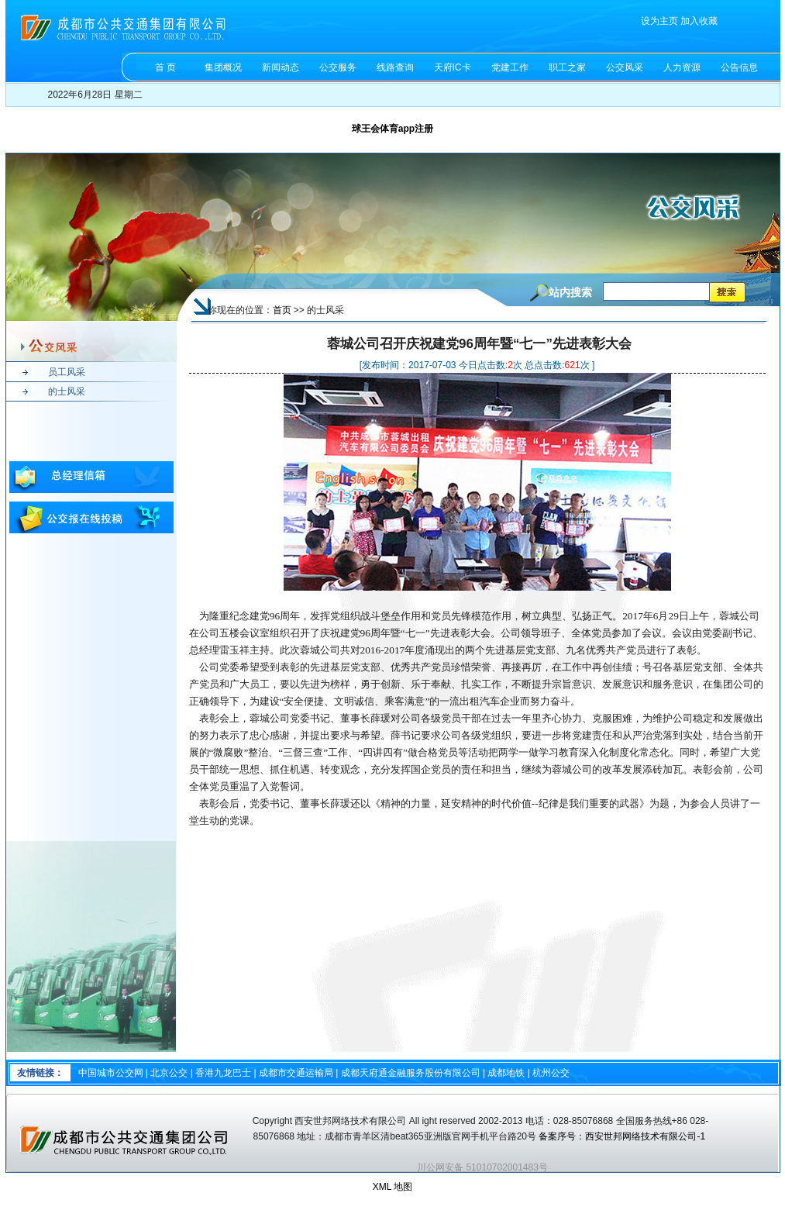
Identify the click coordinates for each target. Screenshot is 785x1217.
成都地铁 (506, 1072)
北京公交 (169, 1072)
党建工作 (509, 67)
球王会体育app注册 (392, 128)
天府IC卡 (452, 67)
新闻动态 (280, 67)
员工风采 (66, 372)
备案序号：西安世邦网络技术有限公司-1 (623, 1136)
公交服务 (337, 67)
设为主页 (659, 21)
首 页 (165, 67)
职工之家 (567, 67)
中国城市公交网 (110, 1072)
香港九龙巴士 (223, 1072)
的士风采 (66, 391)
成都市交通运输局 (296, 1072)
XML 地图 (393, 1186)
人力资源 (682, 67)
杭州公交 (551, 1072)
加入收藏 (699, 21)
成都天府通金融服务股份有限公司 (410, 1072)
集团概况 (223, 67)
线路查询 (395, 67)
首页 (282, 310)
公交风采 (624, 67)
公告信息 (739, 67)
